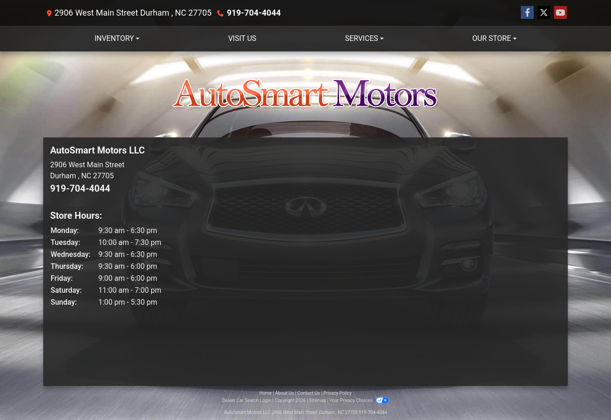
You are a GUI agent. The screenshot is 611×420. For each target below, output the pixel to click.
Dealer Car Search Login (246, 400)
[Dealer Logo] (305, 94)
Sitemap (317, 400)
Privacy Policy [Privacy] (337, 393)
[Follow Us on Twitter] (543, 13)
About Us (284, 393)
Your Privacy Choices (359, 400)
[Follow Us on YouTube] (560, 13)
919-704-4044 (254, 12)
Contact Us (308, 393)
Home (265, 393)
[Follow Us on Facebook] (527, 13)
